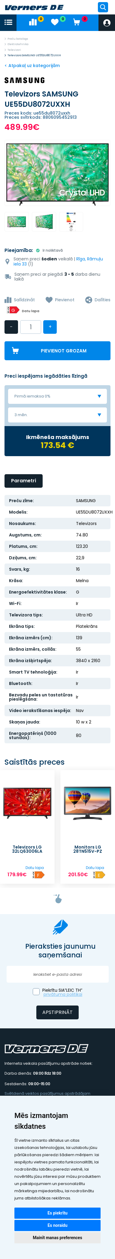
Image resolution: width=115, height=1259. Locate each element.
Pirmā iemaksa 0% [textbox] (32, 396)
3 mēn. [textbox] (21, 415)
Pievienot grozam (63, 351)
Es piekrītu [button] (57, 1213)
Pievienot (64, 300)
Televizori (14, 50)
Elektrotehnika (18, 44)
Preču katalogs (18, 39)
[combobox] (57, 396)
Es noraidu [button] (57, 1225)
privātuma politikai (63, 994)
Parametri (23, 480)
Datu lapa (30, 311)
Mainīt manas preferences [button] (57, 1237)
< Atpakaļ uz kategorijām (32, 66)
